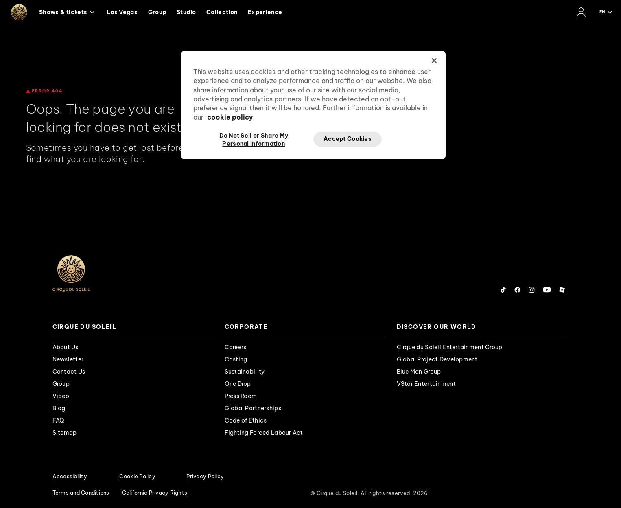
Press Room (241, 396)
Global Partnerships (253, 408)
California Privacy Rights (155, 492)
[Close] (434, 61)
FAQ (58, 420)
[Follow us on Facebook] (517, 290)
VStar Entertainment (426, 384)
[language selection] (606, 12)
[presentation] (133, 327)
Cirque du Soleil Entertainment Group (450, 347)
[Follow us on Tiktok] (503, 290)
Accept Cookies (348, 138)
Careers (236, 347)
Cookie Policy (137, 476)
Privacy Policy (205, 476)
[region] (313, 105)
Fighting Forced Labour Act (264, 432)
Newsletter (68, 359)
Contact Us (68, 371)
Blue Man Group (419, 371)
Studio (186, 12)
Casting (236, 359)
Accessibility (69, 476)
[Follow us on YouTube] (547, 290)
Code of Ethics (246, 420)
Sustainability (245, 371)
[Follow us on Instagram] (532, 290)
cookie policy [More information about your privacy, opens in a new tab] (230, 117)
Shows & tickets (67, 12)
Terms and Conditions (80, 492)
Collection (222, 12)
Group (157, 12)
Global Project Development (437, 359)
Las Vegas (122, 12)
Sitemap (64, 432)
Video (60, 396)
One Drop (238, 384)
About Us (65, 347)
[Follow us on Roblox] (562, 290)
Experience (265, 12)
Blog (59, 408)
